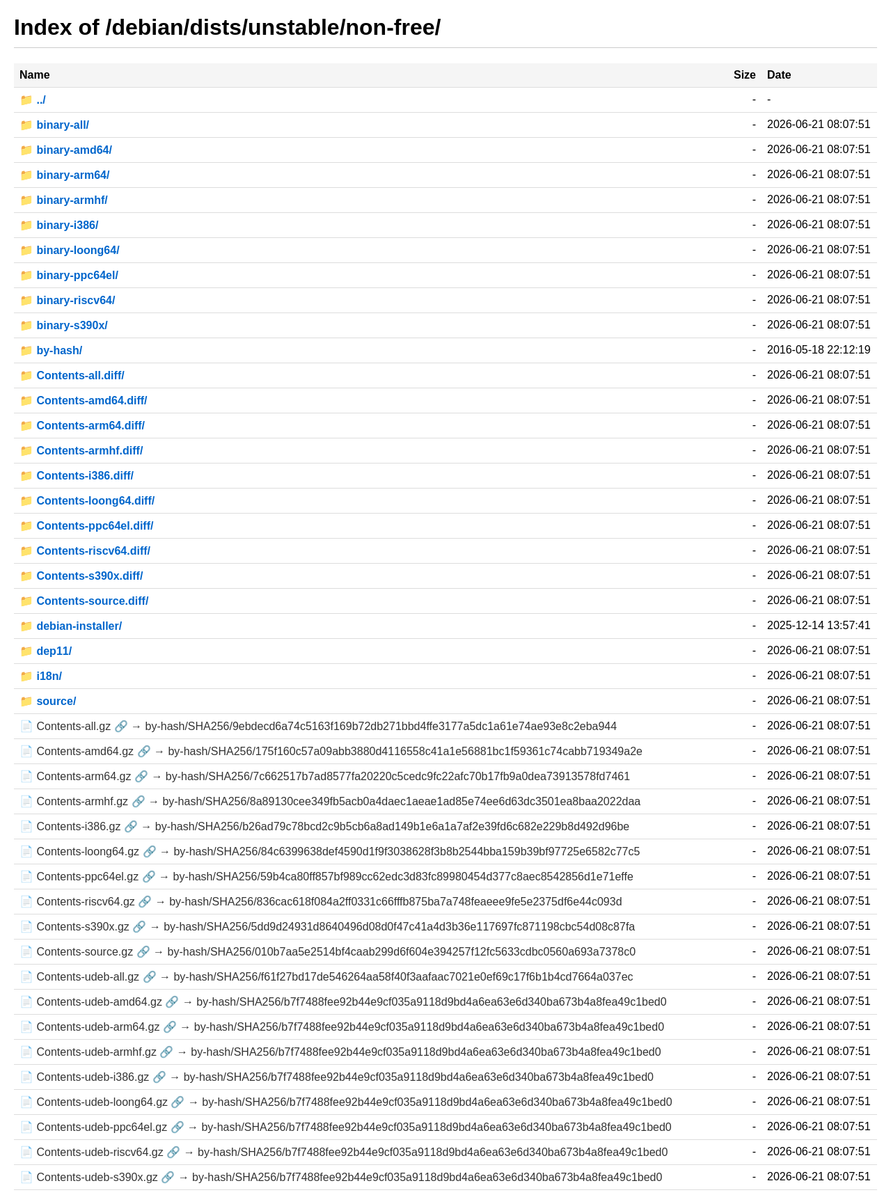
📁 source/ (47, 701)
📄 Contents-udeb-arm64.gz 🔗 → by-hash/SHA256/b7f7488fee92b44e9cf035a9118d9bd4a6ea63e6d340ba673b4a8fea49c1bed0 (341, 1027)
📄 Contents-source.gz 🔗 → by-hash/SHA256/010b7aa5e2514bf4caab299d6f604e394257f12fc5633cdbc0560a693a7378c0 (327, 952)
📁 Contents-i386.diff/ (76, 476)
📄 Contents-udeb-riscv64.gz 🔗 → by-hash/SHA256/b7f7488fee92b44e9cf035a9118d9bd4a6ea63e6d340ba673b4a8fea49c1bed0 (343, 1152)
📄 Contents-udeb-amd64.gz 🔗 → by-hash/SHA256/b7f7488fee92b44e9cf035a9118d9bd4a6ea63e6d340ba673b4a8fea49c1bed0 (343, 1002)
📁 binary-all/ (54, 125)
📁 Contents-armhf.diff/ (81, 451)
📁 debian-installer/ (70, 626)
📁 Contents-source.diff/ (83, 601)
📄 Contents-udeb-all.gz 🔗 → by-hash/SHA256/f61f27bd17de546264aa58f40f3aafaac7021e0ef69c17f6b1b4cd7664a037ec (326, 977)
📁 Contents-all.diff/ (72, 375)
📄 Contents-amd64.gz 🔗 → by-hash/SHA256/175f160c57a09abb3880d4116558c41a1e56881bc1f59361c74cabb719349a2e (330, 751)
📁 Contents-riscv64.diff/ (84, 551)
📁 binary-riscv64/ (67, 300)
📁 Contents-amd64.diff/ (83, 400)
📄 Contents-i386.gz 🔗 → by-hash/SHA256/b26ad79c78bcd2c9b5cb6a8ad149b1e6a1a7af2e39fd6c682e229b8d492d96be (324, 826)
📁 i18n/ (40, 676)
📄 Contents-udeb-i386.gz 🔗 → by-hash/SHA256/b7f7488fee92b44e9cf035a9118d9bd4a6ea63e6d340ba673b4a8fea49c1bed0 (336, 1077)
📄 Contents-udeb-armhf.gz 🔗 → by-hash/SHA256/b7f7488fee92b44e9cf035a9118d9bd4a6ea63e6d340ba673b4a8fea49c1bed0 (340, 1052)
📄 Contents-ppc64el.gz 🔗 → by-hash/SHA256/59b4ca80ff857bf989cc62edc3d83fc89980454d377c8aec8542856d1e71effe (326, 876)
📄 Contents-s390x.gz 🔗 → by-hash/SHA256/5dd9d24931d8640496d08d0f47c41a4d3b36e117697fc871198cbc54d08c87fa (327, 927)
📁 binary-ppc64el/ (68, 275)
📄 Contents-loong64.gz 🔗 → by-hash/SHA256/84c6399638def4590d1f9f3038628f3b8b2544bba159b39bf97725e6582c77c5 (329, 851)
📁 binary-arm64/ (64, 175)
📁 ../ (32, 100)
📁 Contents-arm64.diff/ (82, 425)
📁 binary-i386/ (58, 225)
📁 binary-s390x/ (63, 325)
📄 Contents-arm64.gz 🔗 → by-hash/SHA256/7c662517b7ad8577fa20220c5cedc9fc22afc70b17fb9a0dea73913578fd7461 (324, 776)
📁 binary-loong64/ (69, 250)
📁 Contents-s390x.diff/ (81, 576)
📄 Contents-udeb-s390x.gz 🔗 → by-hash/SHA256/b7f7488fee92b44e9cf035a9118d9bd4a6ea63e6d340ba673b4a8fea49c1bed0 (340, 1177)
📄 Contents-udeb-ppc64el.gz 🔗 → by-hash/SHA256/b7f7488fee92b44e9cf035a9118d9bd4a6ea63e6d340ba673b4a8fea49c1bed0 (345, 1127)
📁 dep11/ (45, 651)
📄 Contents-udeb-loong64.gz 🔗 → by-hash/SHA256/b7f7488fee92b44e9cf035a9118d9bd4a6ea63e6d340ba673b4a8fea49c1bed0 (345, 1102)
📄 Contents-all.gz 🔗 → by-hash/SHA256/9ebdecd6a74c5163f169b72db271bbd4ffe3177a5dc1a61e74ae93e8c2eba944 (318, 726)
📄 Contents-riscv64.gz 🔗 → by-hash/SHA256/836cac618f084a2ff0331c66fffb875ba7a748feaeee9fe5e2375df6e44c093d (320, 902)
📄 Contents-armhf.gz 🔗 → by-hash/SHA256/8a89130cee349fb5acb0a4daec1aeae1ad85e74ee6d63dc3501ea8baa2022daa (329, 801)
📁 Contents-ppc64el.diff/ (86, 526)
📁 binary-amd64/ (65, 150)
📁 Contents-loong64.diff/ (87, 501)
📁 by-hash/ (50, 350)
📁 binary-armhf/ (63, 200)
